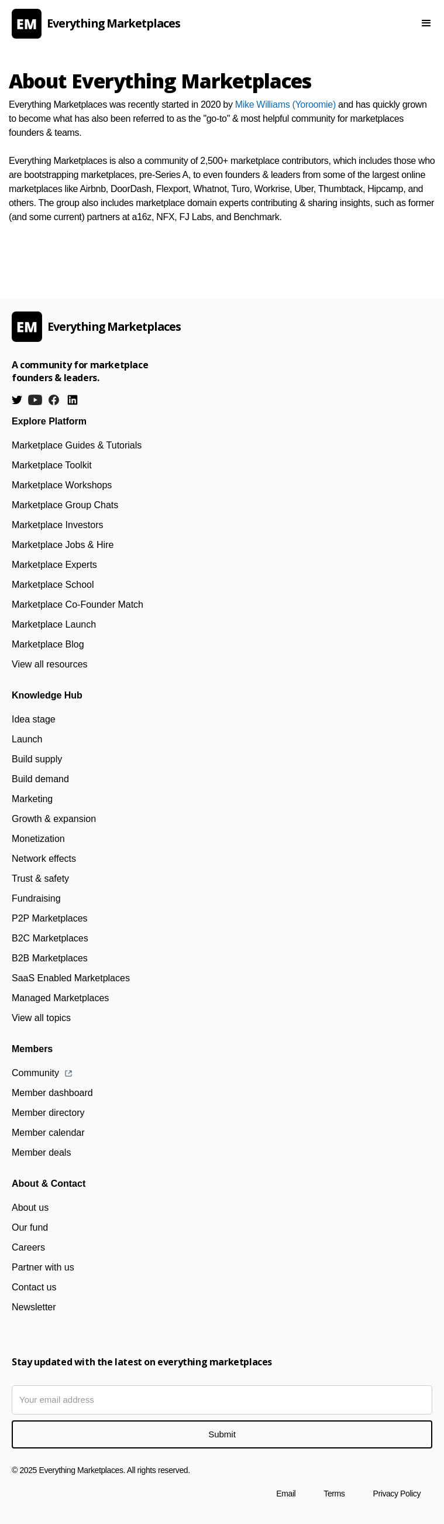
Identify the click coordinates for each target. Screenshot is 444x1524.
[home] (196, 24)
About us (30, 1208)
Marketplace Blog (48, 644)
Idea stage (34, 719)
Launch (27, 739)
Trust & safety (40, 878)
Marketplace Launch (54, 624)
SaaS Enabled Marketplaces (71, 978)
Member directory (48, 1113)
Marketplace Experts (54, 565)
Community (35, 1073)
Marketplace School (53, 585)
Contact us (34, 1287)
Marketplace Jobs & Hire (62, 545)
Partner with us (43, 1267)
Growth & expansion (54, 819)
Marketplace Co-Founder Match (77, 604)
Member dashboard (52, 1093)
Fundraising (36, 898)
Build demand (40, 779)
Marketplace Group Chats (65, 505)
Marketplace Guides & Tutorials (77, 445)
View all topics (41, 1018)
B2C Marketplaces (50, 938)
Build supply (37, 759)
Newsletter (34, 1307)
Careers (28, 1247)
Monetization (38, 839)
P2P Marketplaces (50, 918)
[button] (426, 23)
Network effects (44, 859)
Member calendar (48, 1133)
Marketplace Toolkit (52, 465)
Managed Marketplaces (60, 998)
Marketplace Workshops (62, 485)
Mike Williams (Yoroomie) (285, 104)
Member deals (41, 1152)
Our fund (30, 1227)
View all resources (50, 664)
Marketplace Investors (58, 525)
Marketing (32, 799)
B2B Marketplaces (50, 958)
